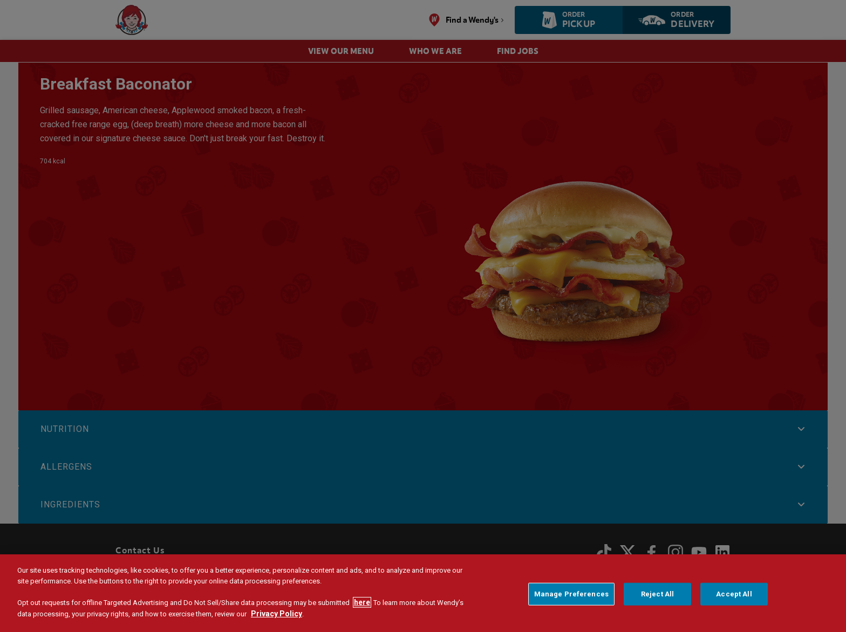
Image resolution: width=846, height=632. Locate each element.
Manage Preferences (571, 594)
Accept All (734, 594)
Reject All (657, 594)
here (362, 603)
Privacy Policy (276, 614)
